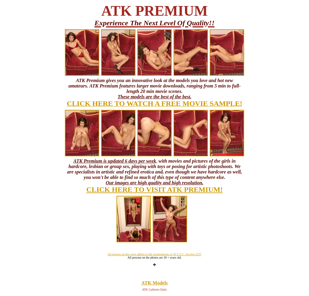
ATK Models (154, 282)
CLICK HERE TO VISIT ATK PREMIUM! (154, 189)
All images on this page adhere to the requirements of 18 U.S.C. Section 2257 (154, 254)
